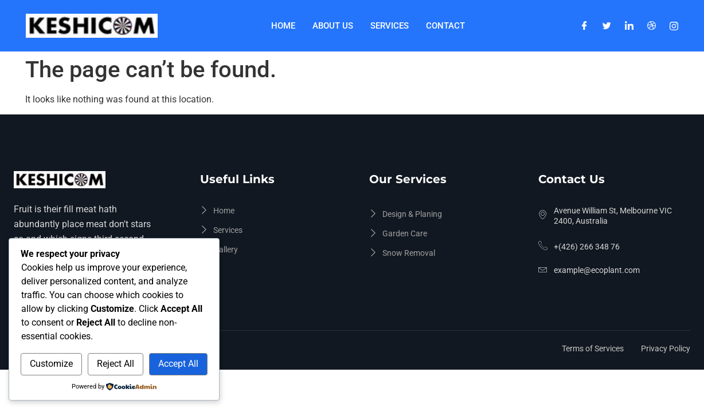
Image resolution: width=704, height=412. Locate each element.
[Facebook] (584, 26)
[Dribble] (651, 26)
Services (389, 26)
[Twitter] (607, 26)
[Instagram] (674, 26)
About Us (332, 26)
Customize (51, 363)
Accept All (178, 363)
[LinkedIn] (629, 26)
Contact (445, 26)
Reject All (115, 363)
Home (283, 26)
